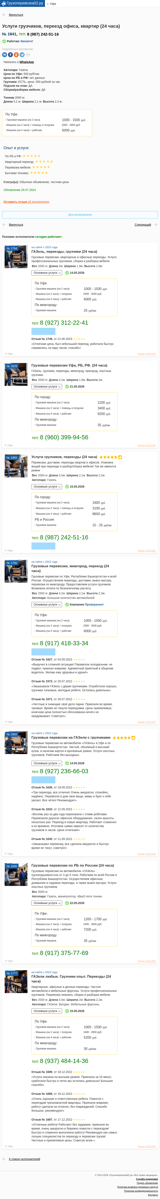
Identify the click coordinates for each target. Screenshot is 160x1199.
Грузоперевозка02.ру (25, 3)
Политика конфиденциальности (141, 1191)
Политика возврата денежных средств (137, 1187)
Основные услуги (45, 272)
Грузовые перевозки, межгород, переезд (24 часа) (70, 568)
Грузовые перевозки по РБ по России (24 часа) (72, 865)
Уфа (10, 353)
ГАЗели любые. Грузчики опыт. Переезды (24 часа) (71, 979)
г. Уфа (51, 3)
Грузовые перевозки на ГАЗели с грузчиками (74, 737)
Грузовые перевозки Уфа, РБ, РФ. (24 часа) (69, 365)
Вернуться (16, 14)
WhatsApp (27, 62)
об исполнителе (26, 201)
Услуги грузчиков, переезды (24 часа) (74, 457)
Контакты (153, 1195)
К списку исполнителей (24, 1159)
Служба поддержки (147, 1179)
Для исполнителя (80, 214)
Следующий (143, 224)
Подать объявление (147, 1183)
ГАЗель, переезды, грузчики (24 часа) (64, 252)
